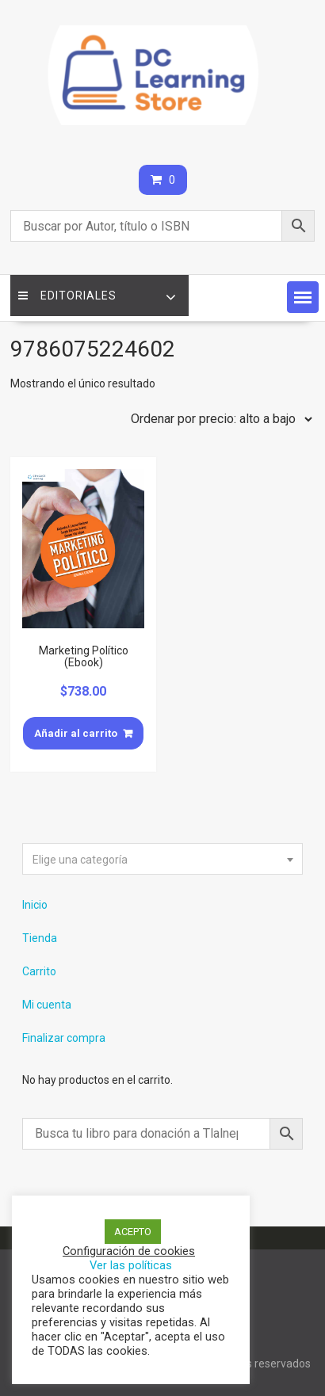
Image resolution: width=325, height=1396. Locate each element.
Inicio (35, 904)
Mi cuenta (46, 1004)
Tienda (39, 938)
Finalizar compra (63, 1038)
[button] (303, 297)
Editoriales (67, 295)
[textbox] (162, 859)
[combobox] (162, 859)
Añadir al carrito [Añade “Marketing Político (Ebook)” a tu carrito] (75, 733)
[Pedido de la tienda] (218, 419)
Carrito (39, 971)
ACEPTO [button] (132, 1232)
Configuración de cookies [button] (129, 1251)
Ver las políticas (131, 1265)
